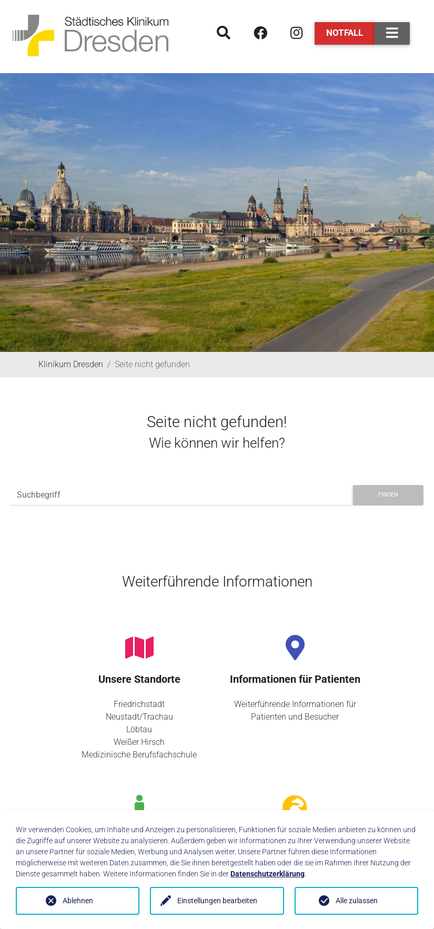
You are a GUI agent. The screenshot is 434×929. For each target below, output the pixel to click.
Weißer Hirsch (139, 742)
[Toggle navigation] (392, 33)
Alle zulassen (357, 900)
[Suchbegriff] (181, 495)
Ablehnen (78, 900)
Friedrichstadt (139, 704)
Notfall (344, 32)
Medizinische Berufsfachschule (139, 755)
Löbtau (139, 729)
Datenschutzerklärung (267, 874)
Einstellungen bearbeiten (217, 900)
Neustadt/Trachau (139, 717)
